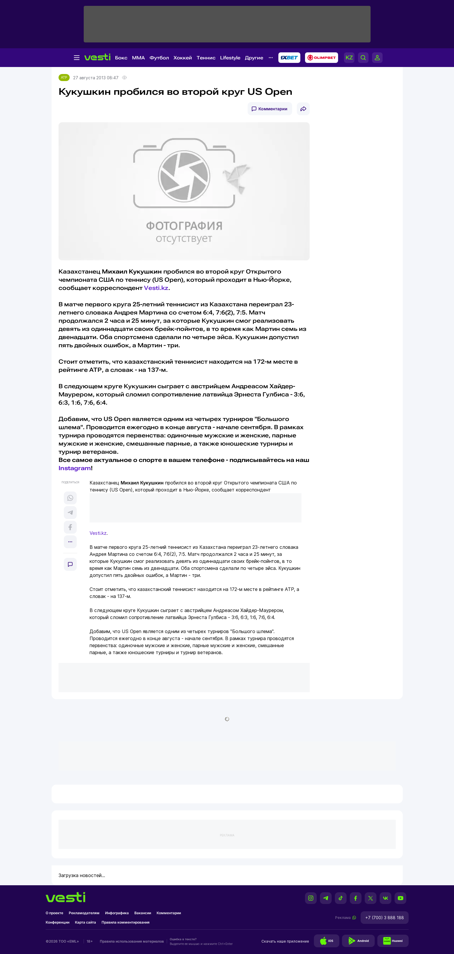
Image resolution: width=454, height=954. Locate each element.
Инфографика (117, 913)
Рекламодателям (84, 913)
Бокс (121, 58)
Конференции (57, 922)
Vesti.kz (156, 287)
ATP (64, 77)
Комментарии (272, 108)
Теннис (206, 58)
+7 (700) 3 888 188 (384, 917)
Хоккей (183, 58)
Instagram (75, 468)
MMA (138, 58)
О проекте (54, 913)
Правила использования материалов (132, 941)
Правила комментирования (126, 922)
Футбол (159, 58)
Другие (254, 58)
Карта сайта (85, 922)
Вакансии (142, 913)
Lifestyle (230, 58)
